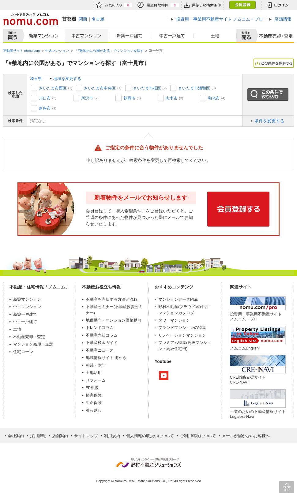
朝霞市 (129, 98)
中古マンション (86, 36)
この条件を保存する (274, 63)
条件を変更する (269, 120)
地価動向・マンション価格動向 (113, 320)
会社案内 (16, 435)
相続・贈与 (96, 365)
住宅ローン (23, 351)
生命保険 (94, 402)
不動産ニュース (100, 350)
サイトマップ (86, 435)
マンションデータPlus (178, 299)
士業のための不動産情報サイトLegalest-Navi (258, 414)
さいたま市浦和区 (194, 88)
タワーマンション (174, 320)
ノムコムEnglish (244, 348)
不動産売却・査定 (29, 336)
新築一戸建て (129, 36)
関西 (83, 19)
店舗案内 (60, 435)
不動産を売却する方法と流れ (111, 299)
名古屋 (98, 19)
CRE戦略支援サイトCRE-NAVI (248, 379)
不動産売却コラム (102, 335)
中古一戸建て (172, 36)
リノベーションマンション (182, 335)
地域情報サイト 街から (106, 357)
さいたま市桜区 (147, 88)
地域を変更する (67, 78)
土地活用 (94, 372)
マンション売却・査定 (33, 344)
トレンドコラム (100, 327)
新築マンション (42, 36)
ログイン (277, 5)
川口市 (45, 98)
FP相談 (92, 387)
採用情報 (38, 435)
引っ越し (94, 410)
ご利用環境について (198, 435)
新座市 (45, 108)
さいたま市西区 (53, 88)
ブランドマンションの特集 (182, 327)
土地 (215, 36)
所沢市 (87, 98)
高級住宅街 (176, 348)
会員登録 (242, 5)
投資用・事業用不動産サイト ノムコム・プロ (256, 316)
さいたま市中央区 (100, 88)
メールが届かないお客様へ (246, 435)
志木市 (172, 98)
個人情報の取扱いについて (150, 435)
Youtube (163, 375)
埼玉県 (36, 78)
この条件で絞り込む (267, 94)
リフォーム (96, 380)
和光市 (214, 98)
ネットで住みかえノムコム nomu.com (30, 19)
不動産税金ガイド (102, 342)
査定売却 (273, 36)
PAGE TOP (286, 487)
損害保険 (94, 395)
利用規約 (112, 435)
